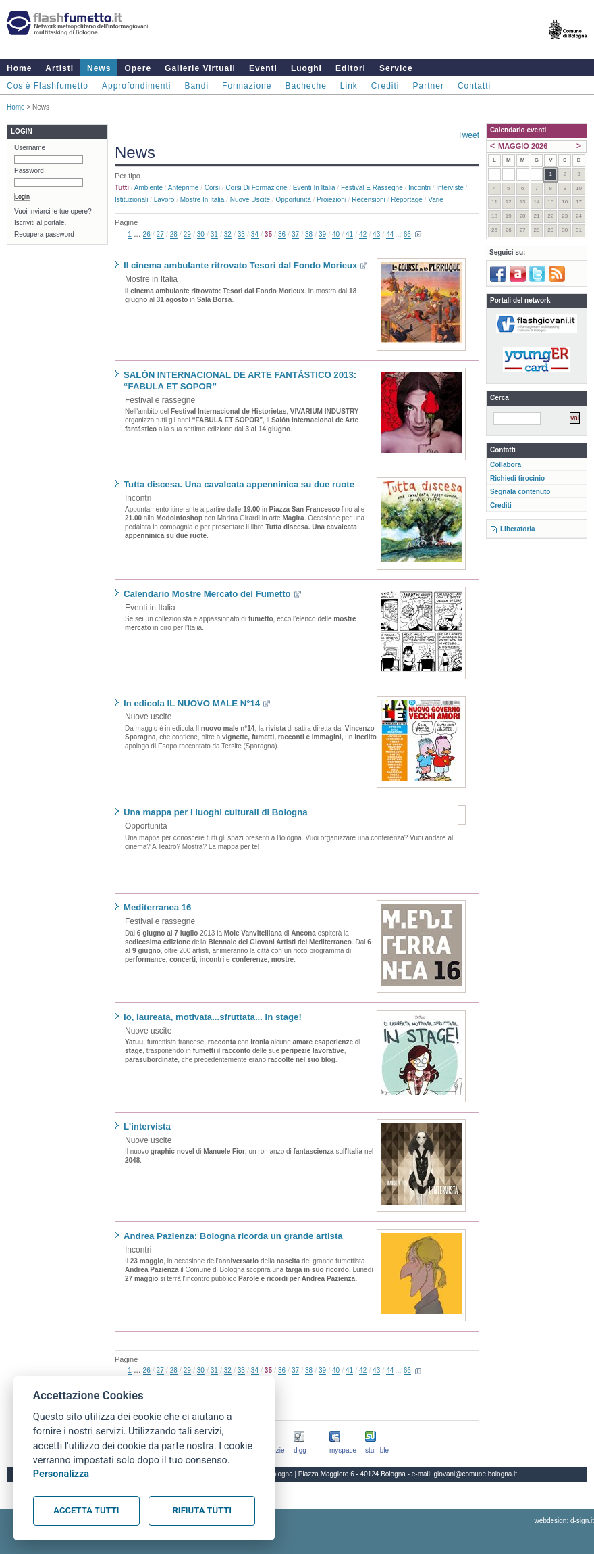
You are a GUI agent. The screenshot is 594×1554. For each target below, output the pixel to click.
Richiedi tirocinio (517, 478)
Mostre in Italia (202, 199)
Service (396, 68)
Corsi (212, 187)
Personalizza (61, 1474)
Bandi (196, 86)
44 (390, 234)
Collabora (505, 464)
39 (322, 234)
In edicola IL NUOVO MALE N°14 (192, 703)
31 (214, 234)
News (99, 68)
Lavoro (164, 199)
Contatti (474, 86)
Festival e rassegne (372, 187)
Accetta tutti (86, 1510)
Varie (435, 199)
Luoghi (306, 68)
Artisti (59, 68)
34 (255, 234)
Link (349, 86)
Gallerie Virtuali (200, 68)
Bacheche (305, 86)
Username (29, 147)
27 (160, 234)
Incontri (419, 187)
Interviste (450, 187)
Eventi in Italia (314, 187)
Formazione (246, 86)
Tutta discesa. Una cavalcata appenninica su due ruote (239, 484)
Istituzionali (131, 199)
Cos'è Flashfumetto (47, 86)
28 (174, 234)
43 (376, 234)
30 (201, 234)
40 (336, 234)
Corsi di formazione (256, 187)
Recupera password (44, 234)
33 (241, 234)
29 (187, 234)
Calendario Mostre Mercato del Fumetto (207, 594)
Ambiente (148, 187)
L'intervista (147, 1126)
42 (363, 234)
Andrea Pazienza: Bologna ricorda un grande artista (233, 1236)
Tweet (468, 135)
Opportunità (292, 199)
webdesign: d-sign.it (564, 1520)
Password (29, 170)
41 (349, 234)
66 (407, 234)
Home (19, 68)
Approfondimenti (136, 86)
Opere (137, 68)
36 (282, 234)
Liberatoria (517, 529)
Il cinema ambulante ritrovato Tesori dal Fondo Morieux (240, 265)
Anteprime (183, 187)
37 (295, 234)
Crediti (385, 86)
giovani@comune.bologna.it (476, 1474)
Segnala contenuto (520, 491)
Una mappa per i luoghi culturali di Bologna (216, 812)
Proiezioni (331, 199)
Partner (428, 86)
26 (147, 234)
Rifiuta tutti (202, 1510)
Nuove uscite (250, 199)
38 (309, 234)
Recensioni (368, 199)
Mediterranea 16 (157, 907)
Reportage (407, 199)
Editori (350, 68)
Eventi (263, 68)
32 (228, 234)
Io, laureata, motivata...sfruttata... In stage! (213, 1017)
